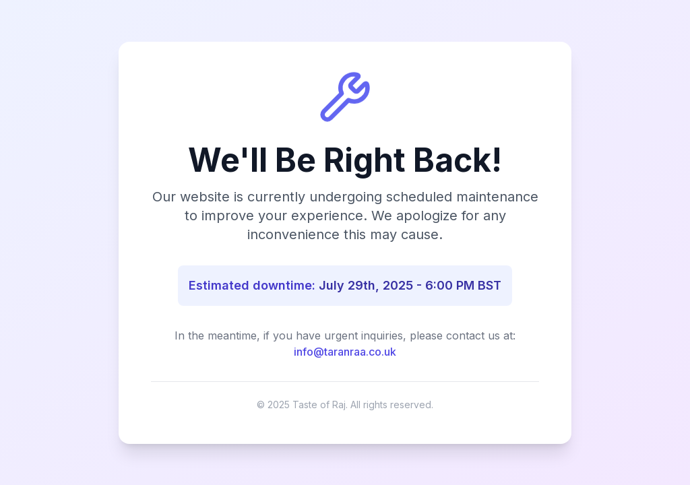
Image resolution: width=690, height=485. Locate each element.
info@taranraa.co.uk (345, 351)
